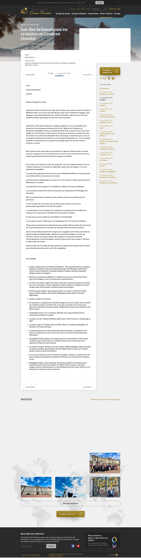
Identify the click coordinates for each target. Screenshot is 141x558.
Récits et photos (106, 13)
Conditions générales (56, 556)
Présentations (93, 13)
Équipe (88, 9)
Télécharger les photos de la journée (105, 399)
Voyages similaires (107, 71)
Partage (117, 13)
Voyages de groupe (63, 13)
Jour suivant (87, 75)
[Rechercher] (99, 8)
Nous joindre (81, 9)
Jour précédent (31, 75)
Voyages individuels (79, 13)
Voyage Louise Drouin (57, 554)
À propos (72, 9)
